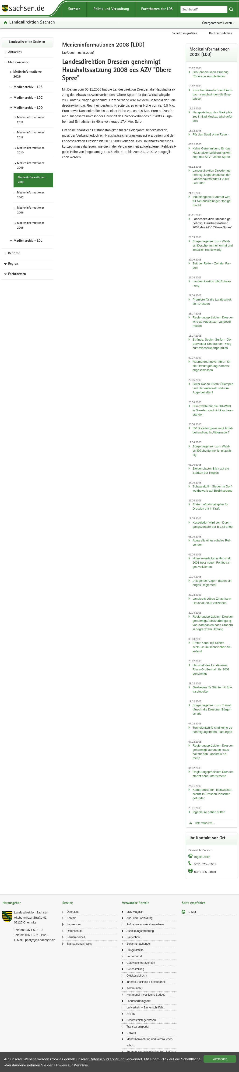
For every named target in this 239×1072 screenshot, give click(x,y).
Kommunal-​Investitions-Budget (146, 994)
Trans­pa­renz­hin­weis (79, 943)
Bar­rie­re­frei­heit (76, 937)
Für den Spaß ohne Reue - (211, 134)
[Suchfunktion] (204, 9)
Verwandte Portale (135, 903)
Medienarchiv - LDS (28, 87)
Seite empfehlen (194, 903)
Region (13, 264)
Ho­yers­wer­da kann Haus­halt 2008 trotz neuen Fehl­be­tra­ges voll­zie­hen (212, 562)
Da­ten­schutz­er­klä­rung (107, 1059)
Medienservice (18, 62)
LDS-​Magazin (135, 911)
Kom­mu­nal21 (135, 988)
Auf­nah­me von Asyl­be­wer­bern (145, 924)
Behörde (14, 253)
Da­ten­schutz (74, 931)
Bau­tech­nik (133, 937)
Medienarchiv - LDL (28, 241)
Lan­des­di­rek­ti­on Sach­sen (32, 22)
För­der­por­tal (134, 956)
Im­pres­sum (74, 924)
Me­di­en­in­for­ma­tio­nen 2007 (31, 195)
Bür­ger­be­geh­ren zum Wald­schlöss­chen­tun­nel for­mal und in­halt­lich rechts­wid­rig (213, 245)
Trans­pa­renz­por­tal (138, 1026)
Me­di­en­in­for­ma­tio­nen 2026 (27, 74)
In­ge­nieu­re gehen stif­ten (209, 812)
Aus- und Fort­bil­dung (139, 918)
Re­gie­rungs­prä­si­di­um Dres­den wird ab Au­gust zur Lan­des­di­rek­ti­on (213, 322)
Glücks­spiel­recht (137, 975)
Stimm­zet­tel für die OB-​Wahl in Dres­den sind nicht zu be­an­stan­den (213, 410)
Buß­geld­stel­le (135, 950)
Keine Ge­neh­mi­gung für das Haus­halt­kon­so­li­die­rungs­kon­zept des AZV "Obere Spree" (212, 153)
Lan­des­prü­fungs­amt (139, 1001)
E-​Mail (193, 911)
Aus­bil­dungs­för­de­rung (140, 931)
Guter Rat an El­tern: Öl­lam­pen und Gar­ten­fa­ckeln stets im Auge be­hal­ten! (213, 388)
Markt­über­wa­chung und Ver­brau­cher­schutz (150, 1042)
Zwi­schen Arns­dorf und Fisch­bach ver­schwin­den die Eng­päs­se (212, 94)
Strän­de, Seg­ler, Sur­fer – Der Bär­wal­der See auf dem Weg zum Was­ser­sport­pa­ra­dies (212, 344)
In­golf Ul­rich (202, 857)
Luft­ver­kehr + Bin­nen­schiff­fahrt (146, 1007)
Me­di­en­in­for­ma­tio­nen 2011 (31, 135)
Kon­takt (71, 918)
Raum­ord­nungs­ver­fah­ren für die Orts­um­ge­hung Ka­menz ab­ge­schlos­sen (212, 366)
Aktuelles (15, 52)
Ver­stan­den (220, 1059)
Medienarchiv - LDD (28, 108)
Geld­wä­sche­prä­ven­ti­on (141, 962)
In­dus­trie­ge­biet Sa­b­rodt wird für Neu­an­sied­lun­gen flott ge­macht (212, 201)
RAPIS (131, 1013)
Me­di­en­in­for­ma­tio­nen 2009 (31, 166)
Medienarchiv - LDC (28, 98)
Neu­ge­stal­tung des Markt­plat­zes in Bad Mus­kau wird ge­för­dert (213, 116)
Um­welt (131, 1033)
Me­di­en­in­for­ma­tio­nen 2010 (31, 151)
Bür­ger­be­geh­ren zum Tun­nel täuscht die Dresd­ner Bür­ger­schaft (212, 709)
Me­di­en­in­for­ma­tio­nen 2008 (31, 180)
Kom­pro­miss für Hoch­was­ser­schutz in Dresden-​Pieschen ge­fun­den (212, 794)
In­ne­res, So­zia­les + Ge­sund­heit (146, 982)
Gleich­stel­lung (135, 969)
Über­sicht (73, 911)
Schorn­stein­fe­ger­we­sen (141, 1020)
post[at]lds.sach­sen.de (40, 940)
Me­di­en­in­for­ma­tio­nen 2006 (31, 210)
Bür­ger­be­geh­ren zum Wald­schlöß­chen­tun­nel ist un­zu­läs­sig (212, 451)
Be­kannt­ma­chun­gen (139, 943)
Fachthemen (17, 274)
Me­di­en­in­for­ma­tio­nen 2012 (31, 120)
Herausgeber (12, 903)
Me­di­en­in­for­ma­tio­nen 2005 (31, 226)
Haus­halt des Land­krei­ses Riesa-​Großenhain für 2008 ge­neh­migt (211, 669)
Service (67, 903)
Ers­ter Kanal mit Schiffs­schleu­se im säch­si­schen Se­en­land (212, 647)
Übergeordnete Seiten (217, 23)
